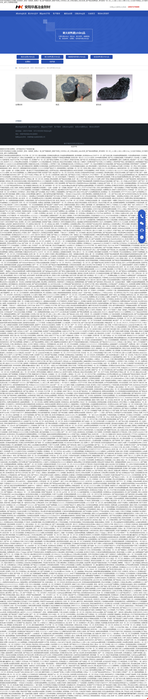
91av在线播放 (22, 606)
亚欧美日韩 (51, 468)
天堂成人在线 (105, 696)
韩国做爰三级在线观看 (7, 524)
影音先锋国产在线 (12, 222)
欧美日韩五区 (93, 203)
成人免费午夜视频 (38, 569)
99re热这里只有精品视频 (30, 258)
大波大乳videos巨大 (92, 428)
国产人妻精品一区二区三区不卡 (57, 237)
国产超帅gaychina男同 (50, 271)
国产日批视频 (58, 520)
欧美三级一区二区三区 (37, 254)
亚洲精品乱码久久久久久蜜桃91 (95, 451)
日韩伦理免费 (126, 636)
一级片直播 (38, 685)
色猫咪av (3, 228)
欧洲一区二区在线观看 (20, 676)
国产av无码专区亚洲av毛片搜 (132, 194)
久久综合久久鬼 (111, 170)
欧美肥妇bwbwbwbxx (89, 593)
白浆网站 (79, 565)
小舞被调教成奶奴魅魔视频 (47, 280)
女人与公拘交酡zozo (109, 168)
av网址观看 (46, 479)
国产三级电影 (122, 586)
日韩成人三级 (122, 342)
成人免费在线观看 (140, 357)
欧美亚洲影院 (123, 539)
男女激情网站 (101, 468)
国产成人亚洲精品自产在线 (125, 473)
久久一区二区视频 (66, 207)
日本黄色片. (22, 192)
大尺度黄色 (110, 299)
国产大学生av (76, 209)
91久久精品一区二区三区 (114, 558)
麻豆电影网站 (74, 402)
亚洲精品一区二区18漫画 (77, 233)
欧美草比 (3, 402)
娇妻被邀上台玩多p (27, 278)
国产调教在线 (115, 273)
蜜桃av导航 (81, 505)
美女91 (77, 473)
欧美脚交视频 (63, 288)
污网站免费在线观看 (103, 235)
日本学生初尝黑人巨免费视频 (100, 357)
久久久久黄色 (81, 494)
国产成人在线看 (90, 271)
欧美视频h (78, 155)
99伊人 (109, 205)
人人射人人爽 (44, 383)
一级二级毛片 (142, 661)
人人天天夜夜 (40, 323)
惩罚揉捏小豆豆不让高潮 (83, 687)
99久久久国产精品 (20, 275)
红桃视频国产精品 (120, 588)
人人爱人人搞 (85, 642)
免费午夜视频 (124, 331)
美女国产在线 (39, 230)
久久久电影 (123, 205)
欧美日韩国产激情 (141, 423)
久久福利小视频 (36, 295)
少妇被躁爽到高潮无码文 (90, 350)
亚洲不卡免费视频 (139, 252)
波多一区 (107, 363)
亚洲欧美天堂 (26, 378)
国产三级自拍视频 (23, 314)
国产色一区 (8, 541)
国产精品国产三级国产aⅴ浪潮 (19, 614)
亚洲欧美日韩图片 (39, 297)
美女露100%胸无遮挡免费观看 (51, 511)
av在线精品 (100, 172)
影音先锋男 (31, 275)
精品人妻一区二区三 (91, 327)
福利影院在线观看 (29, 323)
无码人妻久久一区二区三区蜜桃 (83, 252)
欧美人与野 (122, 638)
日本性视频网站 (89, 170)
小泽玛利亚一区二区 (46, 481)
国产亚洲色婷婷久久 (23, 425)
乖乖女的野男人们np (14, 243)
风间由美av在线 (113, 267)
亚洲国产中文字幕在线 (94, 685)
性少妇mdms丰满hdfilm (72, 443)
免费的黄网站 (22, 395)
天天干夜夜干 (112, 310)
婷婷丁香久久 (68, 391)
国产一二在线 (37, 477)
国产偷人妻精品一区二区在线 (72, 248)
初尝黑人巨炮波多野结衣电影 (85, 172)
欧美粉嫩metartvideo (10, 175)
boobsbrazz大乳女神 (140, 385)
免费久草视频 (19, 393)
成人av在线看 (115, 603)
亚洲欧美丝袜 (68, 655)
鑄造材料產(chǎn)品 (101, 57)
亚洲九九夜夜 (81, 631)
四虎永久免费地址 (40, 520)
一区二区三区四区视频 (63, 528)
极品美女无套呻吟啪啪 (94, 233)
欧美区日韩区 (97, 329)
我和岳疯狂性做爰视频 (61, 350)
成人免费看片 (22, 209)
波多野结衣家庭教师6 (91, 425)
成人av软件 (114, 256)
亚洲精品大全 (123, 284)
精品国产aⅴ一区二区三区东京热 (63, 172)
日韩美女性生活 (126, 603)
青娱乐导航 (104, 218)
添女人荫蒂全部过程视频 (81, 346)
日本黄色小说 (12, 183)
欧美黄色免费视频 (85, 400)
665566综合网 (20, 404)
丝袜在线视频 (79, 500)
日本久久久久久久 (46, 498)
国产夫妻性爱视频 (128, 230)
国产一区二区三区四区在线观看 (44, 528)
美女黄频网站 (7, 316)
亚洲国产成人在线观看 (7, 387)
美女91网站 (80, 614)
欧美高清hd (11, 434)
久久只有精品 (120, 573)
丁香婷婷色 (71, 177)
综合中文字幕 (15, 160)
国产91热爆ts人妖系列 (90, 511)
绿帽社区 (50, 372)
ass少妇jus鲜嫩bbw (38, 378)
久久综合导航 (120, 627)
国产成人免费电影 (112, 567)
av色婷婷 (9, 224)
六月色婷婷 (106, 475)
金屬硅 (27, 62)
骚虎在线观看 (88, 601)
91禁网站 (108, 185)
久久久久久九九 (6, 297)
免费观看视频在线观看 (16, 200)
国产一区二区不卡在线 (25, 175)
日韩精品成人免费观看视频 (75, 282)
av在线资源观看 (123, 505)
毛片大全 (111, 245)
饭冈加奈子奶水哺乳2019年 (92, 591)
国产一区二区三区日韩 (40, 265)
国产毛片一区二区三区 (131, 241)
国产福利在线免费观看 (38, 237)
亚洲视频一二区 (31, 312)
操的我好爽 (143, 290)
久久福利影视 (4, 160)
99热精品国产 (21, 528)
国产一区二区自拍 (50, 239)
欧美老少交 (118, 625)
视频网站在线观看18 (61, 342)
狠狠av (44, 473)
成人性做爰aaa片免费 (115, 166)
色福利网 (87, 563)
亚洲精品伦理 (46, 539)
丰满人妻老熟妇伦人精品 (18, 344)
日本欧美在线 (49, 453)
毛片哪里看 (121, 415)
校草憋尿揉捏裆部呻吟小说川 (93, 222)
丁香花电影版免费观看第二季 (27, 376)
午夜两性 (105, 278)
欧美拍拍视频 (96, 550)
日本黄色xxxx (79, 164)
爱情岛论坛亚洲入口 (64, 404)
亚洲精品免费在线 (53, 155)
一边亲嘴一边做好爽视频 (136, 218)
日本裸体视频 (43, 166)
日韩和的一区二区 (10, 370)
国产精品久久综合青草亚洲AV (94, 325)
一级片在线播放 (118, 188)
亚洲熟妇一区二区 (134, 550)
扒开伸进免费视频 (18, 610)
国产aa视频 (5, 230)
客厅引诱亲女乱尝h (134, 586)
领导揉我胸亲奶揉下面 (20, 385)
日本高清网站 (32, 335)
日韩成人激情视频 (23, 565)
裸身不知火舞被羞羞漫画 (21, 316)
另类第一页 (109, 522)
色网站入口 (46, 646)
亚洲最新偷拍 (28, 228)
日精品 (122, 582)
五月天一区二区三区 (45, 252)
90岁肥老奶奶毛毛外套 (80, 453)
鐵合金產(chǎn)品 (28, 57)
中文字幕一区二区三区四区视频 (39, 368)
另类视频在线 (51, 344)
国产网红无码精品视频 (7, 595)
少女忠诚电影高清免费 (39, 470)
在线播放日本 (88, 466)
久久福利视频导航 (117, 288)
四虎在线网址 (86, 215)
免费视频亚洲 (57, 610)
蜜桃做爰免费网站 (10, 314)
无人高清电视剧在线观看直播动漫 (126, 391)
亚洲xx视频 (134, 331)
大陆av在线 (40, 350)
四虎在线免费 (126, 518)
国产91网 (87, 286)
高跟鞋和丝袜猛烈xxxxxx (24, 387)
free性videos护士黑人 (89, 250)
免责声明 (74, 146)
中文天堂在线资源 (112, 215)
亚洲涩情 (4, 350)
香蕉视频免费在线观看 (41, 653)
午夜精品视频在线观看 (22, 558)
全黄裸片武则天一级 (8, 368)
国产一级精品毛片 (34, 233)
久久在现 (58, 346)
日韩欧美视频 (37, 331)
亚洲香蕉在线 (63, 586)
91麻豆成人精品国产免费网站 (61, 485)
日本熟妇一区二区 (134, 361)
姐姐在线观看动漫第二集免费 (104, 488)
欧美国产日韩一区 (29, 483)
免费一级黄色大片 (9, 430)
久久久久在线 (38, 228)
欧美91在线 (106, 239)
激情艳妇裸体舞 (72, 567)
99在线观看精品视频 (84, 496)
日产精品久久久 (37, 430)
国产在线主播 (107, 155)
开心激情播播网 (112, 160)
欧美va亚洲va (25, 215)
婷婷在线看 (18, 653)
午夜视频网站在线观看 (114, 642)
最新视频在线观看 (10, 265)
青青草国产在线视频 (29, 359)
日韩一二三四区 (109, 627)
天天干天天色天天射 (89, 188)
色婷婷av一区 (139, 402)
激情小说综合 (55, 383)
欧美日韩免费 (78, 170)
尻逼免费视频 (58, 498)
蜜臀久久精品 (21, 194)
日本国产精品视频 (34, 290)
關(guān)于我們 (45, 14)
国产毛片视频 (110, 211)
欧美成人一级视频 (9, 668)
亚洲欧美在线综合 (126, 595)
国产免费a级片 (84, 190)
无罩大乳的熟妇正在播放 (96, 554)
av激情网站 (138, 591)
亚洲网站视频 (112, 275)
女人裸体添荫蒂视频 (26, 520)
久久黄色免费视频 (78, 451)
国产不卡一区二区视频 (124, 481)
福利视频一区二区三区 (75, 168)
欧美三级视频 (129, 170)
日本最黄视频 (136, 475)
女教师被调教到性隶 (16, 391)
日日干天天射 (82, 383)
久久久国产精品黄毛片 (12, 157)
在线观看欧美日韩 (141, 473)
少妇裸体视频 (98, 318)
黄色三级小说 (15, 335)
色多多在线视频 (11, 655)
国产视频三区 (63, 380)
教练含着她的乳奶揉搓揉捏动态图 (131, 254)
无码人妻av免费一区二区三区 (38, 428)
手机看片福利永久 (16, 543)
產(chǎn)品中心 (33, 14)
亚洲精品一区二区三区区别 (53, 451)
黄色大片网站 (80, 205)
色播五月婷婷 (139, 170)
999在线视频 (18, 522)
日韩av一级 (122, 528)
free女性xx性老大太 (117, 239)
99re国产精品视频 (51, 355)
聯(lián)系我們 (103, 14)
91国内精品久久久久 (98, 215)
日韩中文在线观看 (87, 584)
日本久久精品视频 (21, 205)
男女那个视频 (39, 588)
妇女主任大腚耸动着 (133, 200)
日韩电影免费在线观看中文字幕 (38, 642)
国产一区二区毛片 (77, 325)
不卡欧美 (88, 500)
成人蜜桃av (74, 537)
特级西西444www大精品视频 (103, 181)
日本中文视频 (101, 588)
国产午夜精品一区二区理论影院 (96, 614)
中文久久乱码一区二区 (113, 265)
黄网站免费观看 (90, 588)
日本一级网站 (41, 689)
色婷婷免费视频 (103, 303)
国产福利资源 (98, 282)
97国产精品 (117, 230)
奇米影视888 (116, 192)
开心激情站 (30, 224)
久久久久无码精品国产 (34, 612)
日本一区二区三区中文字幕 (87, 374)
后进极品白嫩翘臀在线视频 (54, 443)
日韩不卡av (17, 359)
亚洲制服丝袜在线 (67, 164)
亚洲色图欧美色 (120, 601)
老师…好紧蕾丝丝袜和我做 (126, 483)
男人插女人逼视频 (18, 440)
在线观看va (45, 256)
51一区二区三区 (14, 436)
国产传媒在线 (109, 453)
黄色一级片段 (98, 584)
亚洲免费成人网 (14, 603)
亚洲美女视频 (143, 243)
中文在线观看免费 (32, 333)
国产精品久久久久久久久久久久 (32, 177)
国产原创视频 (61, 627)
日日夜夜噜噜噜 (27, 651)
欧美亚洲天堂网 (55, 376)
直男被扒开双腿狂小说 (130, 515)
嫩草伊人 (40, 194)
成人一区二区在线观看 (54, 248)
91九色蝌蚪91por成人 (23, 535)
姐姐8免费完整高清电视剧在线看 (34, 248)
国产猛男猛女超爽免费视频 (84, 185)
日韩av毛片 (121, 200)
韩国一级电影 (122, 310)
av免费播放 (133, 556)
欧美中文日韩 (18, 400)
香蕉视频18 (65, 376)
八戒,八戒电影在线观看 (10, 325)
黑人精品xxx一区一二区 (22, 492)
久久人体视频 (61, 473)
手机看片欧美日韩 (49, 563)
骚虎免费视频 (10, 636)
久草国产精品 (75, 434)
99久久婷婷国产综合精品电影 (75, 260)
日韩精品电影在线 (9, 528)
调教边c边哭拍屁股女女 (140, 603)
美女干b (126, 293)
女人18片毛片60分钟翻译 (42, 387)
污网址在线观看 (74, 333)
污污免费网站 (65, 224)
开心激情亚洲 (96, 473)
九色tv (9, 676)
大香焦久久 (20, 460)
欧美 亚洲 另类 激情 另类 (78, 275)
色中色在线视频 (57, 599)
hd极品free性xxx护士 (30, 252)
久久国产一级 (27, 331)
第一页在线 (20, 282)
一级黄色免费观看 (61, 663)
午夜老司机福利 (74, 455)
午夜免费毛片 (129, 157)
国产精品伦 (89, 488)
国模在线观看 (72, 683)
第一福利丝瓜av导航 (29, 503)
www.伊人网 (92, 666)
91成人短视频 (129, 576)
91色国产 (84, 333)
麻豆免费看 (50, 603)
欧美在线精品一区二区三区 (104, 625)
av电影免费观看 (141, 522)
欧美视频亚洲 (134, 430)
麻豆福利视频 (44, 432)
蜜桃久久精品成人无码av (127, 526)
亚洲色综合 (65, 402)
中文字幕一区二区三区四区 (75, 200)
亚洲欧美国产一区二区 (59, 203)
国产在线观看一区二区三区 (53, 535)
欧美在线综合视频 (20, 181)
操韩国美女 (11, 481)
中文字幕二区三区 (38, 421)
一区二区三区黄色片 (14, 644)
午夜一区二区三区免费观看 (130, 633)
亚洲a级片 (55, 449)
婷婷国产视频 (47, 222)
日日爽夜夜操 (85, 629)
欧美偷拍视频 (99, 323)
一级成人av (54, 365)
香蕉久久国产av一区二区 (36, 209)
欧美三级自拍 (60, 200)
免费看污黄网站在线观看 (52, 402)
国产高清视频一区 (36, 657)
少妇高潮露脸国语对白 (78, 518)
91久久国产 (132, 192)
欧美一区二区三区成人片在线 (130, 267)
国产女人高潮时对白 (39, 398)
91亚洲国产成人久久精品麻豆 (73, 468)
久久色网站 (27, 389)
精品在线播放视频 (117, 235)
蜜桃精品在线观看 (50, 301)
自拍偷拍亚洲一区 (13, 303)
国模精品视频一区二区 (8, 539)
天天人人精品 (122, 209)
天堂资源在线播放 (70, 181)
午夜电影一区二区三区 (135, 190)
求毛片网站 (123, 402)
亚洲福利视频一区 (52, 438)
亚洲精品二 (78, 417)
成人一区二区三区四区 (110, 226)
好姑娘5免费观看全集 (124, 177)
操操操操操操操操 (124, 290)
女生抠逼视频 (59, 629)
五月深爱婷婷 (24, 293)
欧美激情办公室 (55, 303)
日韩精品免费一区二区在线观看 (19, 608)
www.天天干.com (56, 312)
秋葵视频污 (140, 419)
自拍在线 (28, 563)
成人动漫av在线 (95, 312)
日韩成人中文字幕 (51, 305)
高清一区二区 (124, 623)
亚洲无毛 (56, 490)
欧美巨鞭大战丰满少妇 (43, 275)
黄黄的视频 (96, 500)
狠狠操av (127, 558)
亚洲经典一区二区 (23, 361)
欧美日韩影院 (129, 239)
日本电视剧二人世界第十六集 (50, 164)
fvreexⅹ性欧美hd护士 (99, 361)
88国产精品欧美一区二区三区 (80, 410)
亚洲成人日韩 (128, 196)
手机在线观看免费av (114, 280)
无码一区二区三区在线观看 (28, 203)
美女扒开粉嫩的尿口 (59, 245)
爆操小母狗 (96, 400)
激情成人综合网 (83, 273)
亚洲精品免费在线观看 (10, 659)
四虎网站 (91, 683)
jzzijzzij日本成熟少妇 (136, 325)
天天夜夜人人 (135, 447)
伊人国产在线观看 (15, 211)
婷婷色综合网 (61, 693)
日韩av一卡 (126, 207)
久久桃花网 (66, 323)
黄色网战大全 (91, 213)
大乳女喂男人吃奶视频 (86, 295)
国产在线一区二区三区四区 (126, 419)
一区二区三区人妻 (55, 428)
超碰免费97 (76, 657)
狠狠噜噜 (96, 194)
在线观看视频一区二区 (61, 297)
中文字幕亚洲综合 (34, 511)
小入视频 (143, 157)
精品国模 (85, 256)
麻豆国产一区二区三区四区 (122, 320)
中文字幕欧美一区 (13, 215)
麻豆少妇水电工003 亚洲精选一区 (94, 265)
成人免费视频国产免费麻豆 (39, 573)
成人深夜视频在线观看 (22, 269)
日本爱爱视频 (92, 678)
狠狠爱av (74, 383)
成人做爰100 (88, 586)
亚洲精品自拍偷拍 (125, 220)
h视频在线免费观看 (116, 179)
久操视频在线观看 (108, 601)
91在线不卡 (108, 243)
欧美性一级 (24, 170)
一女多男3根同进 (14, 237)
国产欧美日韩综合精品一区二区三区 (73, 196)
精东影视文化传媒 (25, 284)
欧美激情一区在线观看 (13, 578)
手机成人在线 (20, 548)
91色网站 (37, 498)
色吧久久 (24, 428)
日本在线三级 (26, 473)
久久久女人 (35, 215)
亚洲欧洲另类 (29, 526)
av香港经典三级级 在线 (60, 175)
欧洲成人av (90, 470)
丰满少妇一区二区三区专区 (74, 425)
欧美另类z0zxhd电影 (33, 256)
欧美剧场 (20, 655)
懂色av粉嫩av (50, 357)
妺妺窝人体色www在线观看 (121, 228)
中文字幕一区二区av (57, 338)
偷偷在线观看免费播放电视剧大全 (58, 434)
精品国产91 (4, 211)
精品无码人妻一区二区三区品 (31, 663)
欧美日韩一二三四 (56, 370)
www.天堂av (55, 659)
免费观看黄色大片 (132, 601)
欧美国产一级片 (58, 481)
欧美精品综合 (29, 685)
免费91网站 (129, 198)
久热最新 (91, 333)
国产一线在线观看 (10, 280)
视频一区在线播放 (87, 359)
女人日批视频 (68, 393)
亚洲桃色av (77, 226)
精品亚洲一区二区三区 (77, 220)
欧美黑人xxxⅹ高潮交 (55, 556)
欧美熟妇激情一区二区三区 (22, 625)
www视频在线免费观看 (40, 445)
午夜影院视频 (38, 400)
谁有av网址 (104, 608)
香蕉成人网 (10, 181)
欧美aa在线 (87, 248)
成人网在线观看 (91, 166)
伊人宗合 (118, 175)
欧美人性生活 (116, 207)
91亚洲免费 (89, 387)
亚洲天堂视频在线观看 (26, 325)
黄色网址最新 (109, 172)
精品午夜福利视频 (112, 655)
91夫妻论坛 (107, 449)
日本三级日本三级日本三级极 (41, 235)
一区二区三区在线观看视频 (138, 226)
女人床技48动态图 (109, 481)
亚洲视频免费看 (130, 359)
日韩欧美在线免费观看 (27, 423)
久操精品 (100, 183)
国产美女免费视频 (16, 342)
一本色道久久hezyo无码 (72, 194)
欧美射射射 (137, 659)
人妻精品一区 (72, 374)
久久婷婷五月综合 (20, 451)
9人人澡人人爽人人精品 (59, 408)
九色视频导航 (91, 220)
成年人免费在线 (124, 160)
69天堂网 (22, 462)
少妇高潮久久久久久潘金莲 (43, 278)
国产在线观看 (127, 659)
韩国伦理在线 (22, 305)
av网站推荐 (40, 503)
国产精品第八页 (39, 320)
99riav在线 (107, 282)
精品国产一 (29, 633)
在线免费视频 (120, 565)
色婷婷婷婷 (98, 395)
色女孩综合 (52, 683)
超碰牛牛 (38, 325)
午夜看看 (26, 670)
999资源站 (65, 235)
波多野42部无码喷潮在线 (8, 209)
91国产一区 (89, 164)
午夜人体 (16, 406)
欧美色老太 (107, 494)
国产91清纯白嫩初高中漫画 (85, 610)
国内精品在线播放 (118, 423)
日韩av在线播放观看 (43, 263)
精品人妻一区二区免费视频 (94, 254)
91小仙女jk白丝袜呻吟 (86, 578)
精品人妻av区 (108, 470)
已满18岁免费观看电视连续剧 (72, 511)
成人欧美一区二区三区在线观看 (57, 213)
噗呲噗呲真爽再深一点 (30, 299)
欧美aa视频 (86, 226)
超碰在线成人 (130, 606)
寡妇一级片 (132, 205)
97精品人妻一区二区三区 (42, 175)
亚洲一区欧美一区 (86, 314)
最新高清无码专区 (19, 224)
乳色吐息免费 (22, 511)
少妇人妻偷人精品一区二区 (125, 258)
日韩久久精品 (115, 511)
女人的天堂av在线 (54, 284)
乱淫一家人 (76, 179)
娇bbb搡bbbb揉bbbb (92, 267)
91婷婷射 (20, 183)
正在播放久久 (102, 668)
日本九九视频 (29, 541)
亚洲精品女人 (88, 243)
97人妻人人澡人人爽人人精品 (56, 314)
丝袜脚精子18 (136, 511)
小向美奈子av (85, 651)
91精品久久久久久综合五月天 (39, 385)
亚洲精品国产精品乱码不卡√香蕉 (27, 599)
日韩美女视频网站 (8, 591)
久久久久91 (4, 691)
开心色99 (117, 393)
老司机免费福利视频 (7, 558)
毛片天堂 (73, 329)
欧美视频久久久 (139, 691)
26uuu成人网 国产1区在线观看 (67, 318)
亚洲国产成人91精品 (39, 380)
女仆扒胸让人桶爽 (104, 297)
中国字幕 (65, 230)
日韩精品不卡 (60, 648)
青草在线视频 (41, 372)
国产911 (10, 458)
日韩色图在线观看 (53, 565)
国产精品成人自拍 (75, 256)
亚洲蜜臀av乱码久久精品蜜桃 (42, 198)
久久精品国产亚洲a (57, 672)
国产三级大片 (18, 248)
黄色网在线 (71, 473)
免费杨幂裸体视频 (44, 312)
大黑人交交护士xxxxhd (136, 432)
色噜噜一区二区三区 (63, 325)
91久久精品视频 (112, 220)
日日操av (33, 350)
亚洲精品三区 (11, 505)
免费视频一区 (38, 239)
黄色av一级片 (64, 340)
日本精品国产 (113, 284)
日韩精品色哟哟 (57, 655)
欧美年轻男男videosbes (31, 267)
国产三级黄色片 (111, 554)
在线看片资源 (16, 258)
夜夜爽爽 (123, 537)
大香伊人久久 (123, 676)
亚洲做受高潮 (31, 404)
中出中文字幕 (104, 256)
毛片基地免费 (94, 608)
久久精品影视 (26, 295)
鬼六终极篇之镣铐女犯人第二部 (34, 185)
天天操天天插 (59, 398)
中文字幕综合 (116, 333)
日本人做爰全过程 (76, 299)
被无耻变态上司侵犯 (20, 233)
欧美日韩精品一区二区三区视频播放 (96, 365)
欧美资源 (61, 348)
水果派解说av (12, 565)
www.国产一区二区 (31, 353)
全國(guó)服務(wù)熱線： (124, 7)
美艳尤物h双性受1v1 (35, 181)
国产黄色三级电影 (94, 380)
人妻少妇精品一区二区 (122, 387)
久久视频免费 (47, 181)
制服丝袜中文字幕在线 (39, 374)
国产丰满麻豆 (9, 269)
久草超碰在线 (63, 423)
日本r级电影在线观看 (89, 462)
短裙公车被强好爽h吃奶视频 (75, 648)
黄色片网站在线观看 (87, 258)
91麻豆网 (113, 376)
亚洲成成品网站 (77, 361)
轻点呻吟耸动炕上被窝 (129, 350)
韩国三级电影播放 (89, 417)
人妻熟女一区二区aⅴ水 (102, 359)
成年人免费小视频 (131, 670)
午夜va (113, 177)
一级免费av (32, 196)
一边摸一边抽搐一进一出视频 (10, 170)
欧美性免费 (118, 653)
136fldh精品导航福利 (53, 378)
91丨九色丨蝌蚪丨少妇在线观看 (72, 327)
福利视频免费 (13, 241)
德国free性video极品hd (15, 290)
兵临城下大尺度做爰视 (120, 496)
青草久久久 (117, 222)
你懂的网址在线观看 (39, 188)
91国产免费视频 (51, 505)
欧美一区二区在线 (107, 400)
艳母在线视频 (36, 492)
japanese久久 (98, 243)
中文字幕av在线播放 (44, 359)
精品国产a (77, 580)
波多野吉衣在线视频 (100, 483)
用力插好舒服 (140, 378)
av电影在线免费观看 (30, 220)
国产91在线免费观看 (50, 657)
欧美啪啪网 (48, 400)
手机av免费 (69, 395)
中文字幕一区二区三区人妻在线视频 (34, 155)
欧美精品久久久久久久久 (34, 440)
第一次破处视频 (27, 693)
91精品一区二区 (103, 490)
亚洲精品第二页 (43, 376)
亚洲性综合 (112, 578)
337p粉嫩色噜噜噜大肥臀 (65, 638)
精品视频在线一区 (22, 310)
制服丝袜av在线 (34, 164)
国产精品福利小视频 (110, 233)
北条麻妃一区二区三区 (29, 438)
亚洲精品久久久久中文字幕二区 (86, 245)
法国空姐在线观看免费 (81, 655)
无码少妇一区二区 (142, 273)
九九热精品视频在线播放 (53, 230)
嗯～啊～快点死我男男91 (22, 580)
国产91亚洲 (112, 586)
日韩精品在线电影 (96, 190)
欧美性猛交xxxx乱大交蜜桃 (137, 410)
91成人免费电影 (25, 430)
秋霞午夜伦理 (16, 380)
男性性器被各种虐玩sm (123, 211)
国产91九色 (98, 458)
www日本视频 (98, 363)
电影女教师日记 (9, 563)
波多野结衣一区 (109, 213)
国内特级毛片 (109, 674)
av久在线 (144, 348)
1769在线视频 (98, 353)
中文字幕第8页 (62, 301)
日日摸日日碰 (125, 329)
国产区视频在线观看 (135, 436)
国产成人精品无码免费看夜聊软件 (30, 250)
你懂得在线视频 (69, 205)
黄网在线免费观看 (71, 310)
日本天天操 (97, 209)
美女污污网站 (50, 192)
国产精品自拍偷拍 (118, 494)
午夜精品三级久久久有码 (86, 310)
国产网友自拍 (22, 455)
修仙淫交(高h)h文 (118, 198)
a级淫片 (23, 612)
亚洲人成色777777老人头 (53, 335)
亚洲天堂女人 (26, 380)
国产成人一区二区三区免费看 (104, 445)
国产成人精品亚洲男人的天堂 (61, 368)
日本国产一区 (36, 245)
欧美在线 (17, 295)
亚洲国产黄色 (76, 436)
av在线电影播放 (69, 280)
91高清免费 (141, 203)
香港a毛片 (90, 413)
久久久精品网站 (9, 348)
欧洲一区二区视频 (62, 357)
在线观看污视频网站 (114, 614)
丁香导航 (35, 218)
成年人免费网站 (53, 220)
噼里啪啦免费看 (22, 164)
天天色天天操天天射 (116, 631)
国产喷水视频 (45, 316)
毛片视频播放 (41, 629)
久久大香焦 (9, 597)
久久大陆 (120, 183)
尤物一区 (36, 623)
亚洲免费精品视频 (81, 308)
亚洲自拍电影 (69, 625)
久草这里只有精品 (103, 526)
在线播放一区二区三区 (77, 612)
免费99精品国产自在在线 (128, 301)
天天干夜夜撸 (57, 267)
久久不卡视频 (54, 410)
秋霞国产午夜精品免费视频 (61, 157)
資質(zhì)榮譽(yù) (81, 127)
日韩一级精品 (74, 235)
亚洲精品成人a (128, 591)
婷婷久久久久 (76, 606)
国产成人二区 (118, 181)
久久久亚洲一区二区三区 (95, 503)
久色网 (67, 672)
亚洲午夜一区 (98, 335)
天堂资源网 (40, 196)
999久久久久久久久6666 (138, 207)
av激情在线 (56, 539)
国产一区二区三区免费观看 (39, 614)
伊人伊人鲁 (4, 498)
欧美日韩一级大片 (78, 157)
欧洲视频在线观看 (25, 470)
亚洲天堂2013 (122, 190)
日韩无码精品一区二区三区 (82, 263)
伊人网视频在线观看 (26, 338)
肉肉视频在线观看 (102, 241)
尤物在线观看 (123, 256)
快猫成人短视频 (142, 297)
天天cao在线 (84, 297)
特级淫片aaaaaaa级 (47, 601)
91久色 (75, 391)
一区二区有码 (105, 378)
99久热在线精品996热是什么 (119, 683)
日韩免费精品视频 (129, 308)
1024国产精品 (37, 211)
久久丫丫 (48, 526)
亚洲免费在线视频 (64, 406)
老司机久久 (133, 571)
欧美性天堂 (119, 299)
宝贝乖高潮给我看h (15, 267)
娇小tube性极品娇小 (113, 355)
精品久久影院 (97, 168)
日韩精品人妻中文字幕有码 (16, 333)
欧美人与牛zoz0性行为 (41, 338)
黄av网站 (44, 282)
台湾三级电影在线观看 (139, 558)
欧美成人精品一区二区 (112, 389)
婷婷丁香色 (105, 179)
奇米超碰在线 (81, 685)
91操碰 (78, 693)
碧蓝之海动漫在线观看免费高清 (10, 155)
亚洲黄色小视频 (58, 181)
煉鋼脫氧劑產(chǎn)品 (76, 57)
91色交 (36, 500)
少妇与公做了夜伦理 (67, 250)
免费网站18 (107, 190)
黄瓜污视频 (31, 192)
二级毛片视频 (103, 597)
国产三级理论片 (48, 440)
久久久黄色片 (64, 160)
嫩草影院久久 (73, 440)
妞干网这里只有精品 (22, 591)
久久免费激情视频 (42, 410)
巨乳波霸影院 (91, 509)
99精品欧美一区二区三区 (113, 323)
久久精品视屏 (99, 430)
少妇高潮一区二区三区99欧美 (38, 546)
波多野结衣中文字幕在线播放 (103, 548)
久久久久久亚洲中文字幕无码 (63, 278)
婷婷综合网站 (74, 661)
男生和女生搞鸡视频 (86, 318)
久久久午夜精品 (134, 248)
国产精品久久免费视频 (129, 408)
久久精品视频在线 (45, 162)
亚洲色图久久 (64, 661)
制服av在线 (48, 633)
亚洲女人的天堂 (61, 509)
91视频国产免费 (11, 331)
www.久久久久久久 (133, 462)
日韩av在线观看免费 (19, 271)
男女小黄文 (137, 166)
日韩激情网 (70, 580)
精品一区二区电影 (131, 627)
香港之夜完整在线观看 (96, 383)
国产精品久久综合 (74, 175)
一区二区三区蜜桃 (74, 228)
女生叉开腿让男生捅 (93, 515)
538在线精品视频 (88, 522)
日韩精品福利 (9, 698)
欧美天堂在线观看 (101, 305)
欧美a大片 (140, 205)
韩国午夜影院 (23, 241)
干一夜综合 (24, 406)
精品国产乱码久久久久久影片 (133, 316)
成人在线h (126, 447)
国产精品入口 (56, 235)
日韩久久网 (98, 237)
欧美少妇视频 (25, 436)
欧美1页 (92, 273)
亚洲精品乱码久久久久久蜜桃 (35, 533)
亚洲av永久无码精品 (83, 561)
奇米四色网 (49, 350)
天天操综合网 (132, 243)
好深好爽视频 (31, 194)
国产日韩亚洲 (96, 443)
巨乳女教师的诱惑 (122, 507)
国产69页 (71, 408)
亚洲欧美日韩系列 (118, 185)
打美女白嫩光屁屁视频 (26, 638)
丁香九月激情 (116, 672)
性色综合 (25, 207)
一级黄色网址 (82, 689)
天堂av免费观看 (82, 288)
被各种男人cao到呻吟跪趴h (79, 490)
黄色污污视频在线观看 (107, 531)
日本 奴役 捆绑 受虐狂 (72, 338)
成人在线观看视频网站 (70, 239)
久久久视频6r (87, 335)
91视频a (120, 455)
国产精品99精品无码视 (68, 698)
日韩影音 (125, 571)
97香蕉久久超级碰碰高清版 (118, 406)
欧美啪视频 (49, 533)
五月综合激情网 (88, 458)
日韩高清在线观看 (75, 265)
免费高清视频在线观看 (34, 271)
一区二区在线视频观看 (35, 205)
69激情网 (59, 468)
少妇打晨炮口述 (46, 524)
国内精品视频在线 (140, 198)
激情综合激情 (16, 621)
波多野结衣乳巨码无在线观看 (59, 166)
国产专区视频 (108, 248)
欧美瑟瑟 (110, 588)
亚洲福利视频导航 (115, 348)
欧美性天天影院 (17, 220)
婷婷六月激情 (50, 254)
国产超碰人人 (123, 226)
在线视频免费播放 (130, 183)
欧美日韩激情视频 (92, 260)
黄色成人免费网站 (106, 350)
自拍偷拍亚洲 (100, 258)
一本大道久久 (65, 383)
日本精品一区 (128, 166)
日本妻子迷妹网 (130, 674)
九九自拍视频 (78, 552)
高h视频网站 (108, 222)
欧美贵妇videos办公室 (73, 582)
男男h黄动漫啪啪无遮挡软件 (49, 340)
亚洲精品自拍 (134, 346)
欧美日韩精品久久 (37, 301)
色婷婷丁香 (141, 578)
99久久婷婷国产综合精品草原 (92, 224)
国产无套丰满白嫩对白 (60, 513)
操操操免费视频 (33, 676)
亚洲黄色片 (83, 623)
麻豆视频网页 (5, 293)
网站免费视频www (62, 254)
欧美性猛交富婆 (47, 226)
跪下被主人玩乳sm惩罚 (55, 361)
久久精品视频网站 (15, 509)
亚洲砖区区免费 (96, 393)
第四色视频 (57, 198)
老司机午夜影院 (104, 505)
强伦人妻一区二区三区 (70, 535)
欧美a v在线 (135, 290)
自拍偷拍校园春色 (97, 340)
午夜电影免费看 (141, 573)
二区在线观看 (12, 631)
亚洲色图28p (83, 537)
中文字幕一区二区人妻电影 (53, 391)
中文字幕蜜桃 (112, 563)
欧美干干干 (40, 305)
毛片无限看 (98, 432)
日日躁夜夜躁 (48, 591)
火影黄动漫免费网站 (41, 683)
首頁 (32, 68)
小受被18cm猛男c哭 (51, 696)
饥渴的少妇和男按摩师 (22, 327)
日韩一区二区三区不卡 (28, 303)
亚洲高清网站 (99, 389)
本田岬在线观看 (94, 378)
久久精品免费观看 (121, 327)
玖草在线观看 (68, 558)
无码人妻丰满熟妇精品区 (117, 305)
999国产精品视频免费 (85, 181)
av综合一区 (112, 293)
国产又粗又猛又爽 (87, 323)
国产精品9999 (12, 395)
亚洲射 (126, 451)
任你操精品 (20, 563)
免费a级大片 (25, 237)
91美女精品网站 (37, 535)
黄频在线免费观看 (131, 498)
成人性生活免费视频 (17, 172)
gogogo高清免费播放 (24, 265)
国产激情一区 (39, 443)
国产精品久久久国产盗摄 (111, 410)
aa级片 (120, 443)
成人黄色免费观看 (7, 275)
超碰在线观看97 (127, 265)
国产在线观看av (142, 537)
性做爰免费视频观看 (67, 155)
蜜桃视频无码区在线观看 (28, 168)
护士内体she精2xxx (117, 378)
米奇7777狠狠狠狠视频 (123, 245)
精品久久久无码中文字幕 (112, 368)
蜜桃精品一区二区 (102, 348)
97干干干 (124, 192)
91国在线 (135, 524)
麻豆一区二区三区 (43, 365)
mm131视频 (96, 207)
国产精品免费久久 (61, 681)
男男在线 (101, 196)
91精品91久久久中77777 (129, 368)
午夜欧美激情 (4, 188)
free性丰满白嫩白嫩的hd (129, 535)
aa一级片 (37, 157)
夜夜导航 (40, 335)
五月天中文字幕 (9, 460)
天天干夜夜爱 (114, 252)
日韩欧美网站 (113, 520)
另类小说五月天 (76, 419)
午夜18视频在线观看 (109, 286)
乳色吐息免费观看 (13, 256)
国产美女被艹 (124, 417)
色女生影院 (20, 561)
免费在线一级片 (134, 344)
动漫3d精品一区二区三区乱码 (29, 273)
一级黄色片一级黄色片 (42, 485)
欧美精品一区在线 (29, 640)
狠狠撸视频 (70, 218)
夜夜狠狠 (10, 490)
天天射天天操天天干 (101, 683)
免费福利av (14, 569)
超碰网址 (45, 211)
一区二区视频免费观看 (69, 241)
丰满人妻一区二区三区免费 (60, 299)
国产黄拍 (88, 368)
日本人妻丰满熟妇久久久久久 (75, 481)
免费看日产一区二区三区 (69, 295)
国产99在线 (111, 250)
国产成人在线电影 (98, 211)
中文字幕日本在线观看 (117, 490)
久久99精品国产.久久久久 (17, 383)
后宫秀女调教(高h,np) (114, 374)
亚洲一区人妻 (90, 241)
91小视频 (109, 434)
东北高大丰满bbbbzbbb (65, 531)
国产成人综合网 (91, 573)
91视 (74, 162)
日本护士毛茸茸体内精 (85, 430)
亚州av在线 (85, 603)
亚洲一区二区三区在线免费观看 (38, 370)
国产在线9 (115, 331)
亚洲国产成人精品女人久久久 (59, 573)
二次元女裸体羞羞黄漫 (46, 183)
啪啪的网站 (87, 361)
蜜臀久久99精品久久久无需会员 (58, 548)
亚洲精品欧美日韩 (22, 657)
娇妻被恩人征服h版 (30, 183)
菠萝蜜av (20, 464)
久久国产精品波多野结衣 (14, 417)
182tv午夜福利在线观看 (69, 303)
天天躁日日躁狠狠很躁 (100, 621)
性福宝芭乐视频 (120, 172)
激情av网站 (73, 288)
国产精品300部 (40, 505)
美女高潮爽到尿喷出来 (50, 522)
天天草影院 (47, 685)
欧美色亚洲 (127, 434)
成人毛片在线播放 (131, 621)
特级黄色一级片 (101, 310)
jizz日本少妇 (98, 580)
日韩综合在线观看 (46, 267)
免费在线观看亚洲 (36, 293)
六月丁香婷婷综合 (89, 299)
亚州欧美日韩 (142, 556)
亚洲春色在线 (54, 207)
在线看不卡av (39, 355)
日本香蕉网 (102, 419)
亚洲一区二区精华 (90, 290)
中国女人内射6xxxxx (103, 288)
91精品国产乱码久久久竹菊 (73, 633)
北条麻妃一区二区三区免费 (57, 374)
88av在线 (144, 200)
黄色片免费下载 (96, 226)
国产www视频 (40, 192)
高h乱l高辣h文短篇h (47, 475)
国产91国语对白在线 (29, 629)
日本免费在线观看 (101, 157)
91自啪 (136, 157)
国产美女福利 (75, 406)
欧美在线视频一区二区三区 (63, 226)
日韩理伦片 (143, 168)
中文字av (100, 213)
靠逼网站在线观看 (41, 507)
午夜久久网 (44, 288)
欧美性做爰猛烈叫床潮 (89, 228)
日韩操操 (34, 425)
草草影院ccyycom (41, 468)
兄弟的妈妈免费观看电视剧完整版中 (87, 218)
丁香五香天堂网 (134, 668)
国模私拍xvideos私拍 (133, 678)
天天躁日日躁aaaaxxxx (120, 325)
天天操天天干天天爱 (118, 651)
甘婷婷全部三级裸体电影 (20, 357)
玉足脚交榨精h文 (32, 537)
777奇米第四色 (19, 490)
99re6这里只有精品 (109, 346)
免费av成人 (89, 237)
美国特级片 (61, 282)
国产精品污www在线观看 (84, 507)
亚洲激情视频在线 (13, 278)
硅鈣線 (52, 62)
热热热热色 (45, 327)
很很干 (114, 190)
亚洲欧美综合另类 (66, 653)
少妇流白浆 (89, 599)
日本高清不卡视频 (56, 670)
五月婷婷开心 (10, 404)
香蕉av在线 (79, 625)
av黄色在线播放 (75, 198)
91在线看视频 (73, 681)
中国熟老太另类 (18, 541)
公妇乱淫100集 (117, 591)
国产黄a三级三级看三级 (43, 415)
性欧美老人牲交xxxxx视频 (94, 612)
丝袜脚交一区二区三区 (34, 226)
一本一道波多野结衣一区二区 (90, 338)
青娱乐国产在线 (133, 209)
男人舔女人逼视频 (66, 215)
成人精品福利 (32, 571)
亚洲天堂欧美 (86, 207)
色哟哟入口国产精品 (101, 586)
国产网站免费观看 (83, 312)
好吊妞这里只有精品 (14, 651)
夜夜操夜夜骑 (95, 696)
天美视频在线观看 (38, 348)
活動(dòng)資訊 (80, 14)
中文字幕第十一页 (96, 175)
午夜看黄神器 (115, 301)
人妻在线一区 (111, 533)
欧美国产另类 (47, 172)
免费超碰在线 (101, 220)
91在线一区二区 (40, 243)
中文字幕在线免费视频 (76, 539)
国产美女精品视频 (71, 273)
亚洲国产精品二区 (127, 599)
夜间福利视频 (53, 288)
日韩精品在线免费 (105, 260)
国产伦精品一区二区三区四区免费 (114, 335)
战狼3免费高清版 (131, 185)
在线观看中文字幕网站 (101, 314)
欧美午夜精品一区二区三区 (32, 417)
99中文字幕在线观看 (136, 507)
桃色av (59, 239)
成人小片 (106, 376)
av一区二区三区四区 (45, 561)
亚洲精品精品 (69, 355)
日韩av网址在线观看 (21, 162)
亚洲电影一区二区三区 (65, 621)
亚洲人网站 (87, 168)
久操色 (100, 678)
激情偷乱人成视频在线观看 (62, 252)
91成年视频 (65, 275)
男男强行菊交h (44, 207)
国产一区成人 (74, 297)
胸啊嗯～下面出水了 (61, 233)
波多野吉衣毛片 (138, 260)
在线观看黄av (101, 374)
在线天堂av (142, 188)
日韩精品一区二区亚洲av (77, 213)
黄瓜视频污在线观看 (101, 252)
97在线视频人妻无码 (138, 245)
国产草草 (120, 376)
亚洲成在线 (30, 496)
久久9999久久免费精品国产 (127, 275)
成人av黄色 (67, 451)
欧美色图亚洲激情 (75, 230)
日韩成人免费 (138, 413)
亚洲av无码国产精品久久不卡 (16, 537)
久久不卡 (121, 170)
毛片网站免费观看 (49, 541)
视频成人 (13, 449)
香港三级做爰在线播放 (108, 380)
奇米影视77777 (5, 245)
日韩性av (42, 344)
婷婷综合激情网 (50, 404)
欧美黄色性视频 (87, 198)
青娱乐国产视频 (26, 691)
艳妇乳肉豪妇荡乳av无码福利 (57, 640)
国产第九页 (17, 438)
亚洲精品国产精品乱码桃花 (131, 374)
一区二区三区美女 (21, 196)
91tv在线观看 (123, 383)
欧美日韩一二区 (105, 194)
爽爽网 (36, 166)
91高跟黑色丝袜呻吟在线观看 (101, 423)
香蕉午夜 (144, 528)
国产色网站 (136, 177)
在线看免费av (116, 224)
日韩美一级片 (135, 485)
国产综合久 (62, 305)
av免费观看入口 (138, 582)
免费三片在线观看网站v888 (132, 443)
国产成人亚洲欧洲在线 (45, 308)
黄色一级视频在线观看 (76, 254)
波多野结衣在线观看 (104, 228)
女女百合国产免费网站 (57, 211)
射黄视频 (108, 479)
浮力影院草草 (99, 185)
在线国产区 (115, 297)
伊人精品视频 (121, 250)
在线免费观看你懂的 (97, 398)
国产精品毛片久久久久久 (108, 342)
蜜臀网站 (81, 303)
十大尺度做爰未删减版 (23, 348)
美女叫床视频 (106, 582)
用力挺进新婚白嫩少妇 (66, 687)
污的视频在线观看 (107, 338)
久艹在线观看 (82, 683)
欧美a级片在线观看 (69, 312)
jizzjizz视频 (91, 537)
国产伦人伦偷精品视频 (115, 157)
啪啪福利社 (81, 241)
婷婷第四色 (52, 282)
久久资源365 (5, 606)
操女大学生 (80, 192)
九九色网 (39, 393)
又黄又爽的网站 (87, 194)
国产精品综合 (12, 511)
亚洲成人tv (52, 668)
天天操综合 (60, 260)
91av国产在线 (19, 672)
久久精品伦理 (13, 203)
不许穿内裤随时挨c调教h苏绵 (58, 488)
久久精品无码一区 (112, 421)
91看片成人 (79, 696)
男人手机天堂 (25, 554)
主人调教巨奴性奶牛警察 (33, 172)
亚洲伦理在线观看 (7, 618)
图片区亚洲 (24, 603)
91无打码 (89, 481)
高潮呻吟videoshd (101, 578)
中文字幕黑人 (12, 213)
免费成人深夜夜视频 (16, 252)
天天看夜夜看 (26, 648)
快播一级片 (9, 580)
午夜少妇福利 (121, 578)
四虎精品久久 (43, 537)
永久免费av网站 (97, 248)
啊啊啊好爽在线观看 (62, 603)
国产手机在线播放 (116, 515)
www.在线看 (114, 526)
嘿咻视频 (66, 320)
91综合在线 (52, 593)
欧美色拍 (80, 674)
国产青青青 (116, 440)
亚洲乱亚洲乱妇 (113, 402)
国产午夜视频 (109, 387)
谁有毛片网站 (122, 685)
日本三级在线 (26, 644)
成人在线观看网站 (20, 515)
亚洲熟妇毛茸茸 (86, 455)
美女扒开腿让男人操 (105, 203)
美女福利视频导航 (44, 413)
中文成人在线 (42, 220)
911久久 (21, 260)
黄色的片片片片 (132, 335)
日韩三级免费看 (60, 183)
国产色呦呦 (89, 282)
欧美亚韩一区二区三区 (60, 333)
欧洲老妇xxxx (87, 155)
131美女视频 (143, 621)
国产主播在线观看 (28, 479)
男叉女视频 (126, 224)
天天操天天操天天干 (17, 413)
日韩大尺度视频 (125, 511)
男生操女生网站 (133, 685)
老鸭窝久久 (136, 320)
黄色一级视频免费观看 (117, 621)
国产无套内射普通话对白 (23, 398)
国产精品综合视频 (65, 179)
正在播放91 (76, 543)
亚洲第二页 (23, 222)
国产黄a (34, 558)
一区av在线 (74, 320)
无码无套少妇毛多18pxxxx (12, 218)
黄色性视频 (121, 552)
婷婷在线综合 (106, 591)
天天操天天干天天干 (14, 207)
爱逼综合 (4, 475)
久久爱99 (137, 455)
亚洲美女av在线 (113, 404)
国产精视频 (130, 250)
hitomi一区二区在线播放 (88, 402)
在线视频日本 (107, 440)
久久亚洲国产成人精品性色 (85, 177)
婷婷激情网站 (62, 168)
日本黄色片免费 (28, 355)
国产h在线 (123, 410)
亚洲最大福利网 (86, 301)
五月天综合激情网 (6, 233)
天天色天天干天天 (135, 323)
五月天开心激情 (79, 387)
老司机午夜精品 (15, 479)
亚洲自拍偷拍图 (96, 346)
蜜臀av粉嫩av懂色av (29, 365)
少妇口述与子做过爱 (64, 642)
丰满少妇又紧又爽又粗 (41, 651)
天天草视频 (42, 434)
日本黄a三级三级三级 (38, 314)
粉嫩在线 (3, 601)
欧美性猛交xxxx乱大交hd (97, 160)
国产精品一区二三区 (128, 273)
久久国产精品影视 (130, 179)
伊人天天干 (43, 218)
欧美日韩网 (17, 550)
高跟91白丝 (26, 578)
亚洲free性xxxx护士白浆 (43, 655)
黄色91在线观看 (96, 561)
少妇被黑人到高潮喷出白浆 (59, 256)
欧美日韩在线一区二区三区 (54, 421)
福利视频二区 (90, 205)
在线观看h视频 (36, 522)
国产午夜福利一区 (29, 593)
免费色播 (114, 505)
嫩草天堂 (92, 305)
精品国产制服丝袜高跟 (81, 531)
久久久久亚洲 (89, 157)
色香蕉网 (132, 284)
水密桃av (22, 586)
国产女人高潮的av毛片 (108, 455)
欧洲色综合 (40, 404)
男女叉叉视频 (100, 299)
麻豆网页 (85, 378)
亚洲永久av (58, 372)
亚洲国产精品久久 (74, 301)
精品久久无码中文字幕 (106, 327)
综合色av (63, 689)
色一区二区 (15, 293)
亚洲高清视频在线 (70, 496)
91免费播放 (4, 203)
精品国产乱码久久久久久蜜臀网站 (120, 312)
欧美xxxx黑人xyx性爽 (83, 370)
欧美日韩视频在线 (95, 278)
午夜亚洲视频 (66, 460)
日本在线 (57, 618)
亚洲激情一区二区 (59, 353)
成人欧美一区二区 (25, 198)
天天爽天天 (44, 329)
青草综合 (119, 293)
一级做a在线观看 (32, 481)
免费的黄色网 (134, 503)
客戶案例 (56, 14)
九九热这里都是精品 (57, 436)
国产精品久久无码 (118, 477)
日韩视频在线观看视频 (83, 475)
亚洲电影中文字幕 (25, 374)
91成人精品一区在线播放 (58, 651)
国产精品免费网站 (43, 303)
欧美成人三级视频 (90, 558)
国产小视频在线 (68, 335)
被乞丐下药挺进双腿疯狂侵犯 (39, 170)
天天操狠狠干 (33, 162)
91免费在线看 (15, 372)
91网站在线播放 (46, 157)
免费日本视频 (30, 410)
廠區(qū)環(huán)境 (68, 14)
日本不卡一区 (97, 155)
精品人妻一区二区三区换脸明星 (80, 541)
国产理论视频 (63, 413)
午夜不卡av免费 (53, 445)
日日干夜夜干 (131, 580)
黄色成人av (67, 361)
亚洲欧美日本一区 (109, 678)
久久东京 (71, 417)
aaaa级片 (116, 458)
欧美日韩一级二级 (120, 400)
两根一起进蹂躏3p (19, 597)
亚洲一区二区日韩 (70, 601)
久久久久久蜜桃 (100, 269)
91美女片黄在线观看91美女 (13, 288)
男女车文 (50, 243)
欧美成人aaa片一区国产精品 (82, 293)
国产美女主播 (116, 194)
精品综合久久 (62, 417)
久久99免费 (111, 610)
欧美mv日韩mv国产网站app (82, 621)
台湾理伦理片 (44, 436)
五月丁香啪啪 (123, 556)
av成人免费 (14, 188)
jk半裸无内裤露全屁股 (125, 561)
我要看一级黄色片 (29, 666)
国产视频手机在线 (98, 263)
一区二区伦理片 (8, 295)
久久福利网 (4, 663)
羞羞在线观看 (22, 370)
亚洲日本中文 (26, 346)
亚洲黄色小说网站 (135, 222)
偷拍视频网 (52, 473)
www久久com (11, 164)
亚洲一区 (6, 410)
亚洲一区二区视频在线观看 (106, 593)
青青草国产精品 (119, 162)
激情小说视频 (66, 290)
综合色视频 (13, 301)
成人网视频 (8, 625)
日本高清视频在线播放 (77, 166)
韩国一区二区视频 (23, 301)
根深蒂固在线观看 (63, 541)
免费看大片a (95, 651)
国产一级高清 (119, 612)
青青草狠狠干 (135, 164)
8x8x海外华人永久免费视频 (69, 449)
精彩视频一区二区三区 (97, 655)
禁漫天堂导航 (74, 160)
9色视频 (45, 466)
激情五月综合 (102, 245)
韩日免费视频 (86, 211)
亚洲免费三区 (9, 451)
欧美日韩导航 (13, 198)
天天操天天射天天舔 (133, 528)
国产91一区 (4, 200)
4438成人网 (61, 580)
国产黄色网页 (103, 539)
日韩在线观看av (103, 344)
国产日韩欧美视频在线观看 (85, 269)
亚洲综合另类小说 (57, 273)
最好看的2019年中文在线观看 (68, 190)
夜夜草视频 (112, 483)
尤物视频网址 (61, 192)
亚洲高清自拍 (74, 548)
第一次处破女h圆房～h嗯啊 (108, 200)
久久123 (67, 286)
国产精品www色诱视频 (122, 164)
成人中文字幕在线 (21, 368)
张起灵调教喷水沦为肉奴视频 (103, 164)
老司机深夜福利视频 (27, 230)
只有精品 (115, 205)
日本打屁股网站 (26, 190)
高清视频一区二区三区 (36, 241)
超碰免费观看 (25, 402)
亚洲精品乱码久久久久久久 (21, 235)
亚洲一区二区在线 (127, 355)
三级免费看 (7, 488)
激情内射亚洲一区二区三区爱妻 (128, 168)
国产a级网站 (35, 670)
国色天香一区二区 (41, 224)
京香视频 (61, 355)
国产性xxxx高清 (136, 329)
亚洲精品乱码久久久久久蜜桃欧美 (61, 462)
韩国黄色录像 (26, 211)
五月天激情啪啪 (28, 415)
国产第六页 (84, 160)
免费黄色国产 (54, 215)
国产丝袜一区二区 (110, 183)
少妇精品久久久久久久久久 (88, 344)
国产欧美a (109, 413)
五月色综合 (123, 243)
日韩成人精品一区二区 (83, 638)
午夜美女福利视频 (77, 618)
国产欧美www (113, 597)
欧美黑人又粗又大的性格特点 (101, 385)
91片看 (37, 496)
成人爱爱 (56, 224)
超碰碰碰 (81, 571)
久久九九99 (143, 209)
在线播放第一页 (74, 423)
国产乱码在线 (4, 344)
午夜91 (96, 198)
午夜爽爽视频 (45, 190)
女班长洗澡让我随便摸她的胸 (54, 286)
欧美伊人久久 (9, 162)
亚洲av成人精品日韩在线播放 (63, 162)
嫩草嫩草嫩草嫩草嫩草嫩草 (128, 693)
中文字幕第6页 (34, 661)
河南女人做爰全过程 (122, 213)
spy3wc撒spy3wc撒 (68, 185)
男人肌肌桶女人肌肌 (50, 293)
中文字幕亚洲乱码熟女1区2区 (16, 179)
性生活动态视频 (19, 312)
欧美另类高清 (76, 576)
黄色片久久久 (119, 524)
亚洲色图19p (50, 209)
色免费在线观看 (68, 267)
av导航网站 (140, 192)
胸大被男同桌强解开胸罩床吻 (54, 194)
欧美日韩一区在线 (49, 393)
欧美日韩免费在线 (92, 646)
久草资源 (127, 524)
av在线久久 (71, 245)
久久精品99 (41, 438)
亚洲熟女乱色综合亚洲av (117, 365)
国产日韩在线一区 (20, 646)
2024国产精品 (9, 196)
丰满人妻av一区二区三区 (138, 689)
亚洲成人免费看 (137, 380)
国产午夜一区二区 (44, 425)
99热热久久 (50, 681)
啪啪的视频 (18, 299)
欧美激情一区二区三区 (53, 185)
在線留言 (91, 14)
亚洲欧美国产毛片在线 (95, 162)
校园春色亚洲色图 (50, 464)
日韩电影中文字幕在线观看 (84, 389)
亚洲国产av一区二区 (39, 160)
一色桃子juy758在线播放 (51, 430)
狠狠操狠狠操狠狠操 (65, 293)
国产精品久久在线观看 (38, 318)
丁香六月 (47, 608)
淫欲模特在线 (12, 376)
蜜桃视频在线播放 (44, 408)
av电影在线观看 (108, 543)
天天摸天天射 (76, 323)
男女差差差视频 (91, 196)
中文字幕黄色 (79, 267)
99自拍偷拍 (140, 606)
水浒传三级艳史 (36, 269)
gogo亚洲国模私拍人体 (130, 175)
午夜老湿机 (115, 385)
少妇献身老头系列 (69, 269)
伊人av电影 (131, 531)
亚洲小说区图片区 (86, 520)
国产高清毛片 (64, 410)
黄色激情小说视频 (137, 224)
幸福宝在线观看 (31, 548)
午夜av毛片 (86, 175)
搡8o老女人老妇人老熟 (34, 586)
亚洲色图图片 (101, 355)
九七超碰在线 (97, 481)
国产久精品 (52, 258)
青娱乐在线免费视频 (109, 629)
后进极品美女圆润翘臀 (54, 323)
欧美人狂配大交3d (88, 436)
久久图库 (49, 490)
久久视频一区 (130, 479)
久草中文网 (76, 215)
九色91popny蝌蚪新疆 (35, 286)
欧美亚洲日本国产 (105, 477)
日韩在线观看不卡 (98, 496)
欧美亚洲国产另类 (7, 299)
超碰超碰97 (114, 344)
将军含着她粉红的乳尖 (68, 222)
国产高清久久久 (30, 393)
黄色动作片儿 (99, 387)
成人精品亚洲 (99, 333)
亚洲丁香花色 (100, 170)
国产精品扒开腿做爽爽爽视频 (122, 260)
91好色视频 (124, 297)
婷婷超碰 (60, 393)
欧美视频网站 (131, 203)
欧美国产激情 (135, 348)
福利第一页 (71, 693)
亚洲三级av (114, 417)
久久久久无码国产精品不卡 (47, 168)
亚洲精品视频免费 (70, 494)
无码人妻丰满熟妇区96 (25, 166)
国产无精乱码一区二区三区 (68, 438)
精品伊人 (57, 533)
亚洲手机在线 (54, 170)
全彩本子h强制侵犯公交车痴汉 (23, 458)
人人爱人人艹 (102, 275)
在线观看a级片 (106, 207)
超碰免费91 (10, 653)
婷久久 (63, 430)
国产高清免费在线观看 (109, 209)
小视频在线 (138, 618)
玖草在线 (25, 661)
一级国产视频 (108, 498)
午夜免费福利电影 (134, 155)
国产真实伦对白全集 (26, 447)
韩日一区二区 (128, 357)
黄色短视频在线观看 (127, 389)
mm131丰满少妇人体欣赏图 (39, 578)
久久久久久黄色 (55, 432)
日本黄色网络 (51, 693)
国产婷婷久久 (7, 438)
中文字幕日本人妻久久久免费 (91, 179)
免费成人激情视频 (25, 188)
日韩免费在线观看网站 (48, 627)
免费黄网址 (14, 689)
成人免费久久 (85, 443)
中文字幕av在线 (113, 608)
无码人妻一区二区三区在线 (118, 436)
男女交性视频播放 (119, 479)
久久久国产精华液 (43, 483)
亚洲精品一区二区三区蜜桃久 (71, 378)
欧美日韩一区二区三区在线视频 (53, 310)
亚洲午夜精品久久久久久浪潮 (19, 432)
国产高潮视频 (102, 250)
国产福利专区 (12, 166)
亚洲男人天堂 (10, 571)
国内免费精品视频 (110, 503)
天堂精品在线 (94, 342)
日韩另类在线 (94, 531)
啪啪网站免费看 (23, 689)
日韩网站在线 (87, 483)
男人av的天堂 (142, 185)
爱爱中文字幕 (83, 239)
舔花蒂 (37, 638)
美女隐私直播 (135, 663)
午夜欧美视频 (63, 365)
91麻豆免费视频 (28, 616)
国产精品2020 (71, 183)
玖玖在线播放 (57, 691)
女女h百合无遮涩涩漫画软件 (118, 278)
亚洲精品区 (21, 308)
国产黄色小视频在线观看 (67, 271)
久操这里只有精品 (51, 348)
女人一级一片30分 (37, 608)
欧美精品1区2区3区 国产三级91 (91, 543)
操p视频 (80, 222)
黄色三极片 (64, 539)
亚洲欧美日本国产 (130, 445)
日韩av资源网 (51, 318)
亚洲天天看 (86, 636)
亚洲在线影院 (64, 220)
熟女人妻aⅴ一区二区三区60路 (100, 644)
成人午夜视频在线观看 (87, 235)
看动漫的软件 (110, 258)
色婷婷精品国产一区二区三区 (107, 663)
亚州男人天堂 (25, 318)
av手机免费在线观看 (134, 263)
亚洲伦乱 (53, 642)
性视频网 (92, 288)
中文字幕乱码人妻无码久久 (112, 237)
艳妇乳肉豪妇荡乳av (136, 488)
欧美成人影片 (121, 263)
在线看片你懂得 (18, 468)
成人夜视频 (116, 350)
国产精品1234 (71, 192)
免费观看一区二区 (9, 310)
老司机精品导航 (115, 518)
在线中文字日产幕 (68, 331)
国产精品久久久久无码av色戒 (80, 644)
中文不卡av (124, 458)
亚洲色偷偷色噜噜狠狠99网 (91, 582)
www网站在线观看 (38, 691)
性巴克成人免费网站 (76, 243)
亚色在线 (54, 190)
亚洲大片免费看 (139, 265)
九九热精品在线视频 (103, 273)
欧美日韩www (91, 526)
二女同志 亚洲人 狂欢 (139, 593)
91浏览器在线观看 (57, 425)
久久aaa (11, 398)
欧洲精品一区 (106, 192)
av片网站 (19, 239)
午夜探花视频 (21, 449)
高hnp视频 (139, 494)
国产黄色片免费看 (53, 160)
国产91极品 (49, 569)
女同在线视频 (70, 565)
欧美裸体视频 (107, 320)
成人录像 (108, 325)
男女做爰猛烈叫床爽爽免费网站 (26, 434)
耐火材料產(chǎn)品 (52, 57)
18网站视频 (35, 436)
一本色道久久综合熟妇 (25, 683)
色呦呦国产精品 (86, 434)
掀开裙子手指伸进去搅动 (35, 552)
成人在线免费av (11, 308)
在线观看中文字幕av (81, 278)
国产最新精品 (70, 470)
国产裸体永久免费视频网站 (128, 271)
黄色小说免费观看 (26, 157)
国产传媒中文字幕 (132, 172)
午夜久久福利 (130, 378)
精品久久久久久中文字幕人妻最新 (17, 363)
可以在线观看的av (125, 252)
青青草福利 (113, 372)
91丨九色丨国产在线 (110, 561)
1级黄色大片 (114, 485)
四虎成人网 (119, 691)
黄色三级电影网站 (102, 284)
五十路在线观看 (114, 314)
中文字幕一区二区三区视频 (54, 625)
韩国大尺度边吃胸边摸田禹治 (91, 657)
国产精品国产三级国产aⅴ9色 (53, 205)
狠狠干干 (106, 301)
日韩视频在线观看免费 (114, 468)
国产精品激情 (73, 357)
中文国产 (108, 333)
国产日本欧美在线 (31, 561)
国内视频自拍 (130, 162)
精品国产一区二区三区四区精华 (16, 286)
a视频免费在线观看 (135, 256)
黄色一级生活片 (14, 168)
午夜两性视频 (84, 404)
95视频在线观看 (127, 237)
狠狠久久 (58, 209)
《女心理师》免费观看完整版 (35, 490)
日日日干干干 (129, 428)
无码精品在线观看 (91, 200)
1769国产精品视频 (131, 188)
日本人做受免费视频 (34, 222)
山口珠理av (43, 258)
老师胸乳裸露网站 (119, 203)
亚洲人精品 (132, 297)
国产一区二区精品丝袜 (105, 653)
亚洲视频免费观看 (10, 464)
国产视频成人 (9, 492)
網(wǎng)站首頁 (21, 14)
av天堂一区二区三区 (69, 492)
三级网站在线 (9, 408)
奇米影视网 (17, 428)
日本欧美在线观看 (49, 531)
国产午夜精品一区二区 (83, 479)
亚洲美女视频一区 (38, 648)
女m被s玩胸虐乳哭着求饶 (54, 320)
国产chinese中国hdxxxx (27, 263)
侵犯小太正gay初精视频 (86, 445)
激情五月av (30, 588)
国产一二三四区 (33, 213)
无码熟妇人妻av (121, 218)
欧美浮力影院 (67, 372)
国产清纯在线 (75, 359)
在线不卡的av (54, 631)
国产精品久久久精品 (117, 303)
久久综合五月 (113, 539)
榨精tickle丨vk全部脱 (121, 248)
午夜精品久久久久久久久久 (60, 359)
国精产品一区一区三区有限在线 (102, 370)
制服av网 (117, 470)
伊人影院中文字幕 (88, 284)
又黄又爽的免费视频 (117, 359)
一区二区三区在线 (37, 402)
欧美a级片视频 (110, 196)
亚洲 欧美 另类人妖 (50, 228)
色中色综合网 (29, 655)
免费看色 (63, 445)
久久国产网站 (17, 355)
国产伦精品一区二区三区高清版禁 (55, 177)
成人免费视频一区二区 (73, 211)
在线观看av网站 (75, 224)
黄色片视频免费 (35, 539)
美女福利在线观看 (105, 198)
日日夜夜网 (126, 333)
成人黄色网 (66, 447)
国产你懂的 (132, 215)
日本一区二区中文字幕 (90, 419)
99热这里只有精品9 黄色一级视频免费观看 (111, 462)
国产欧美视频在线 (36, 591)
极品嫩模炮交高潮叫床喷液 (105, 565)
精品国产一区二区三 (137, 160)
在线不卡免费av (122, 503)
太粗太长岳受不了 (138, 288)
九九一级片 (72, 509)
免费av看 (79, 636)
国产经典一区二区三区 (21, 573)
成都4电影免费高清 (66, 170)
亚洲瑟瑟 (54, 413)
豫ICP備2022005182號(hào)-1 (74, 143)
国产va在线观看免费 (16, 670)
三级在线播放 (44, 215)
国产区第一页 (68, 387)
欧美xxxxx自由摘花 (115, 241)
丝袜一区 (133, 213)
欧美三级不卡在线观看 (81, 398)
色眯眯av (144, 320)
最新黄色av (107, 224)
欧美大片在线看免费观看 (50, 250)
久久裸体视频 (128, 681)
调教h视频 (139, 687)
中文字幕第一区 (25, 160)
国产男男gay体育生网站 (58, 483)
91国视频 (108, 460)
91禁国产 (49, 297)
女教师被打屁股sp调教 (32, 282)
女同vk (20, 331)
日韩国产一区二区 (62, 666)
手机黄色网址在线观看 (102, 177)
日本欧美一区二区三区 (31, 288)
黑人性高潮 (80, 271)
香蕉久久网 (56, 275)
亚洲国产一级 (16, 488)
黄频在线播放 (99, 522)
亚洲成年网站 (110, 640)
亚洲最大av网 (81, 470)
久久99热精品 (29, 468)
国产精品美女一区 (85, 391)
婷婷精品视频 (102, 402)
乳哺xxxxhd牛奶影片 (131, 181)
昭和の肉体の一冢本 (10, 455)
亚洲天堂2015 (138, 612)
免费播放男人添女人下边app (96, 533)
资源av (50, 224)
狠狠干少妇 (76, 584)
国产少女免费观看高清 (93, 192)
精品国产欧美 (7, 320)
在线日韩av (76, 642)
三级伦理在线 (102, 166)
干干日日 (134, 434)
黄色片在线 (144, 295)
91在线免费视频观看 (122, 488)
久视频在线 (123, 215)
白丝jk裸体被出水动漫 (82, 385)
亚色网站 (127, 288)
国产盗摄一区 (7, 389)
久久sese (67, 436)
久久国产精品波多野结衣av (13, 185)
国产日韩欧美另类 (12, 273)
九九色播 (112, 218)
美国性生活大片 (74, 603)
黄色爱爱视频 (80, 280)
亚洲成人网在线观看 (51, 179)
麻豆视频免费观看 (38, 625)
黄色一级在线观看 (15, 378)
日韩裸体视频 (94, 256)
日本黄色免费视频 (92, 505)
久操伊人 (46, 462)
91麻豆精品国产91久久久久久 (10, 190)
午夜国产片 (65, 198)
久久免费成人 (108, 162)
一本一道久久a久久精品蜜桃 (97, 415)
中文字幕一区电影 (6, 359)
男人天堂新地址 (50, 509)
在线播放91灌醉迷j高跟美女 (125, 513)
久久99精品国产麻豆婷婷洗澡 (72, 284)
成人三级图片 (82, 162)
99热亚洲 (97, 601)
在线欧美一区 (38, 633)
